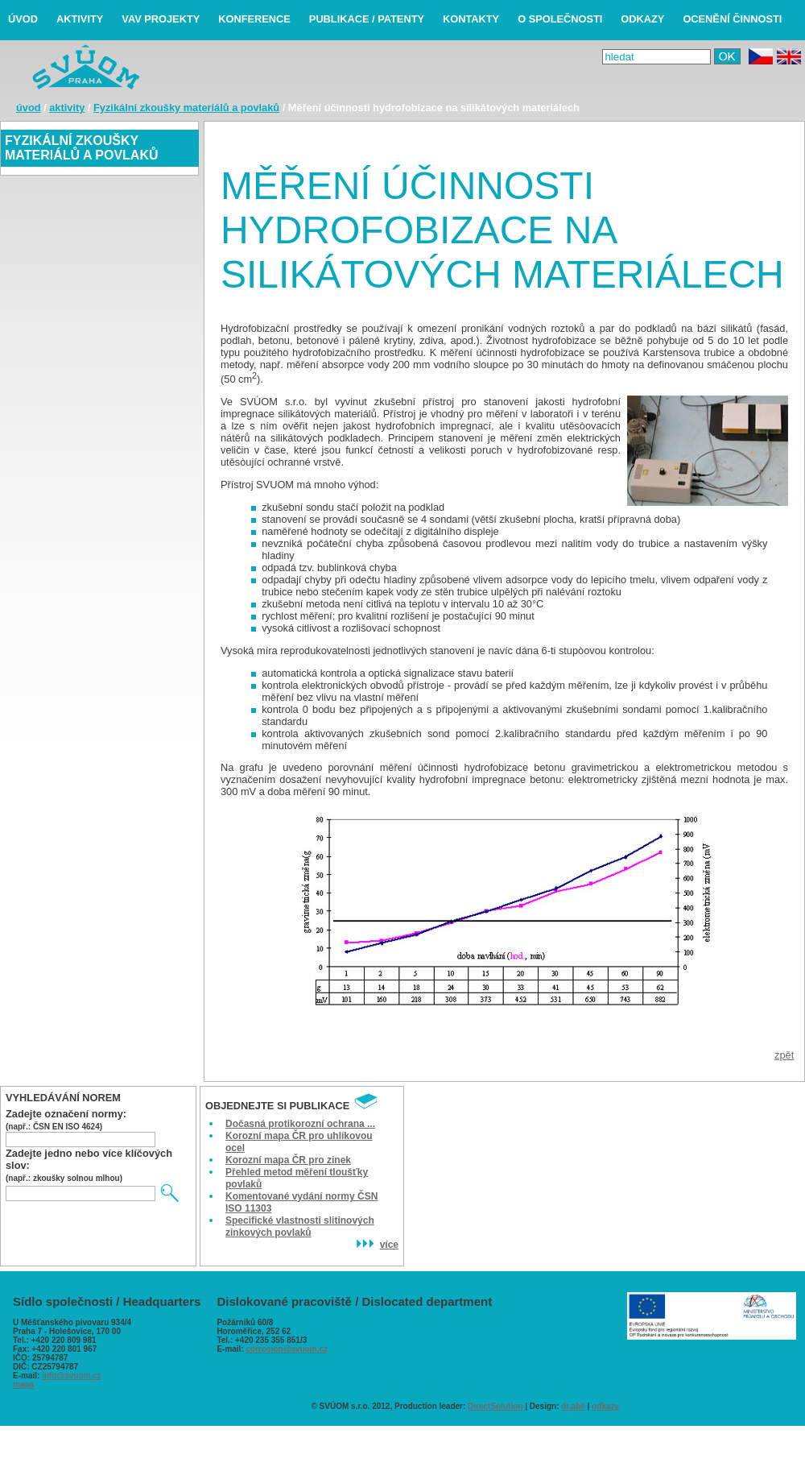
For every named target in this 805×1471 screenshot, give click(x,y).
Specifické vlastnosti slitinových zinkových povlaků (299, 1226)
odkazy (642, 19)
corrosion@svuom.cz (287, 1349)
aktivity (79, 19)
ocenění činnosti (732, 19)
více (375, 1244)
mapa (23, 1384)
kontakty (471, 19)
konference (254, 19)
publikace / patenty (366, 19)
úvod (23, 19)
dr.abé (572, 1406)
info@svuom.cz (71, 1375)
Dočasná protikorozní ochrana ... (300, 1123)
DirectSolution (495, 1406)
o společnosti (560, 19)
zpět (784, 1055)
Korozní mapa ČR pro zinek (288, 1160)
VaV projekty (161, 19)
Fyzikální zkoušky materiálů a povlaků (186, 108)
